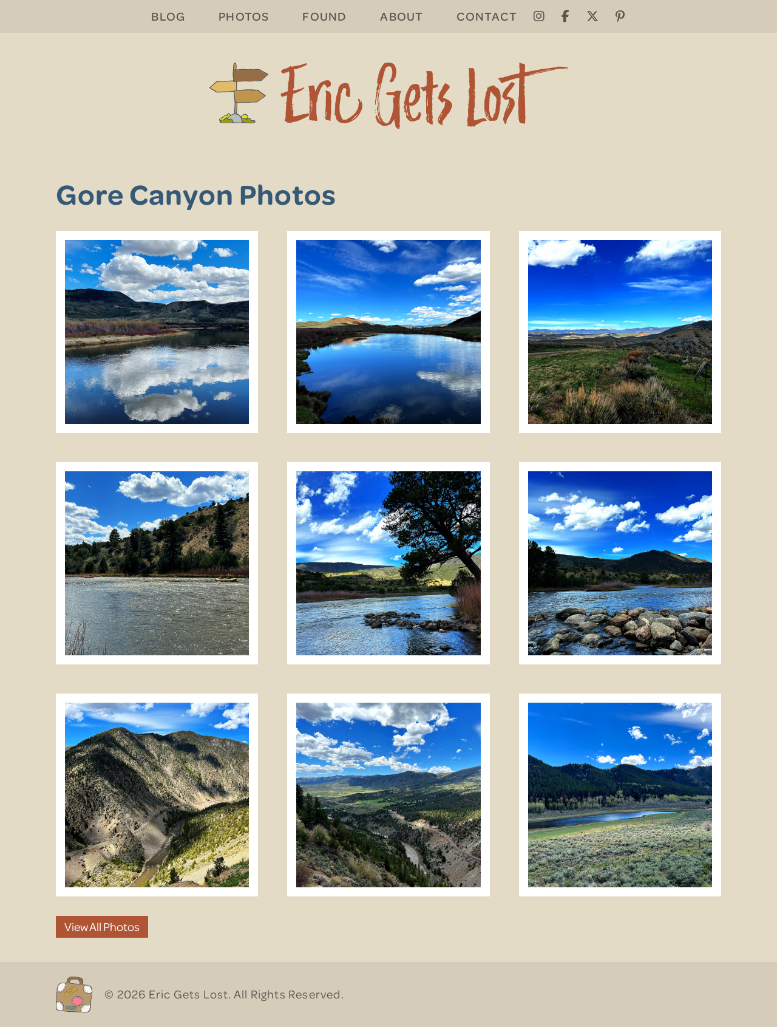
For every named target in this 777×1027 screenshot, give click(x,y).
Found (324, 16)
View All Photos (102, 926)
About (401, 16)
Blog (168, 16)
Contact (486, 16)
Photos (244, 16)
